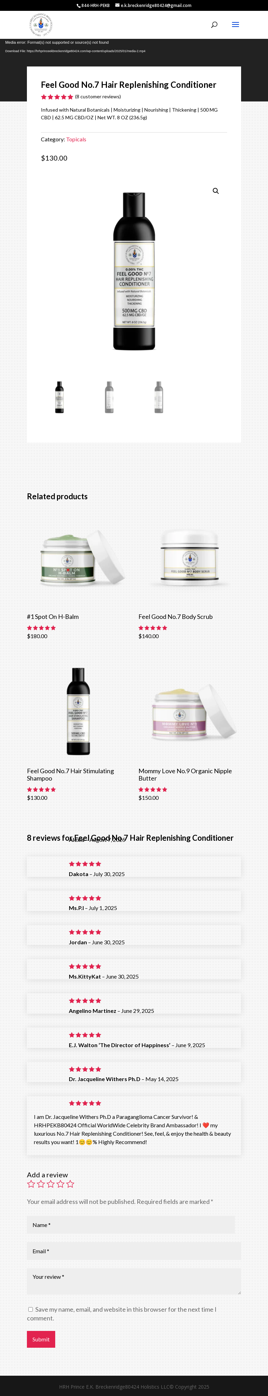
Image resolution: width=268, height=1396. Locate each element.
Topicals (76, 139)
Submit (41, 1339)
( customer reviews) (98, 96)
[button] (216, 191)
